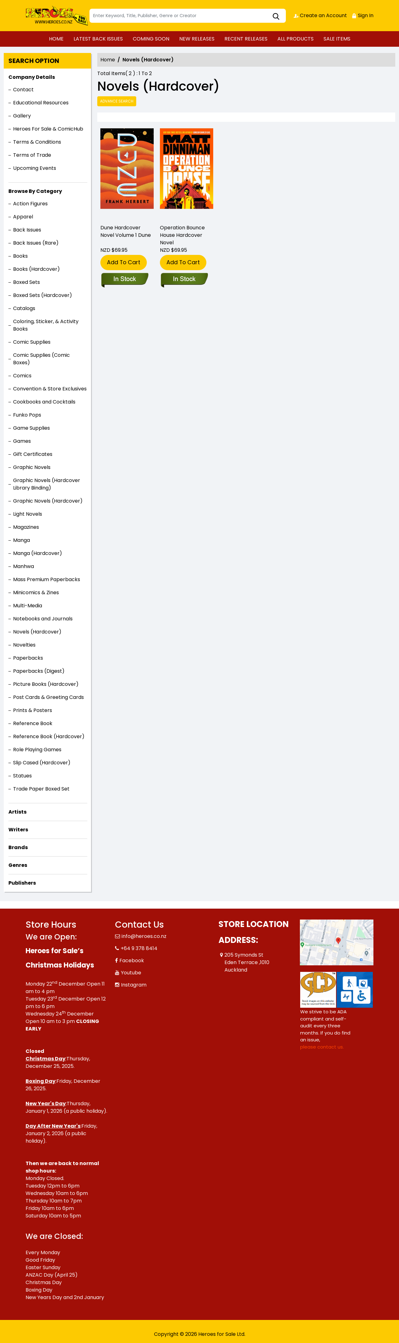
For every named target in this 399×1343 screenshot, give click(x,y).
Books (20, 256)
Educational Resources (41, 102)
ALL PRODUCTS (295, 38)
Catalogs (24, 308)
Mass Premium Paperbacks (46, 579)
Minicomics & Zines (36, 592)
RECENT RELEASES (245, 38)
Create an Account (320, 15)
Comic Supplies (31, 342)
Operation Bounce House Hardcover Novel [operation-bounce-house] (182, 235)
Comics (22, 375)
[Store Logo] (57, 16)
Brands (18, 847)
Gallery (22, 115)
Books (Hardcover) (36, 269)
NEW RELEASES (196, 38)
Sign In (362, 15)
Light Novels (27, 514)
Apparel (23, 216)
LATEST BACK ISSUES (98, 38)
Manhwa (23, 566)
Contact (23, 89)
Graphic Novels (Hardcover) (48, 500)
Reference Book (32, 723)
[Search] (187, 16)
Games (22, 441)
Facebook (131, 960)
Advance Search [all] (116, 101)
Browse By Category (35, 191)
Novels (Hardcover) (37, 631)
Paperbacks (28, 658)
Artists (17, 811)
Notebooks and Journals (43, 618)
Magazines (26, 527)
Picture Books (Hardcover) (46, 684)
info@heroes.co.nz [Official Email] (144, 936)
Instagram (134, 984)
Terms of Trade (32, 155)
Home (107, 59)
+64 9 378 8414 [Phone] (139, 948)
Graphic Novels (31, 467)
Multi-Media (27, 605)
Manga (21, 540)
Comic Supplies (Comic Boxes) (41, 358)
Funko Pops (27, 414)
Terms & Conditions (37, 142)
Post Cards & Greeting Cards (48, 697)
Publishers (22, 883)
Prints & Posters (32, 710)
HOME (56, 38)
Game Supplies (31, 428)
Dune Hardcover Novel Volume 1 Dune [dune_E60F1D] (125, 231)
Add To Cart (123, 262)
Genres (17, 865)
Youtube (131, 972)
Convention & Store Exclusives (50, 388)
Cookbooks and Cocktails (44, 401)
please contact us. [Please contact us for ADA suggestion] (322, 1047)
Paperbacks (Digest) (39, 671)
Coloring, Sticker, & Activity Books (46, 325)
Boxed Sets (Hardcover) (42, 295)
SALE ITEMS (337, 38)
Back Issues (27, 229)
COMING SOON (151, 38)
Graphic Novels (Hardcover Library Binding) (46, 484)
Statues (22, 775)
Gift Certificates (32, 454)
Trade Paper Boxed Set (41, 788)
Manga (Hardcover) (37, 553)
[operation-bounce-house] (186, 174)
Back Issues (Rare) (36, 242)
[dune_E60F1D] (127, 174)
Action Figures (30, 203)
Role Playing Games (37, 749)
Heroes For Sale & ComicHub (48, 128)
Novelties (24, 644)
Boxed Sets (26, 282)
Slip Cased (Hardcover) (41, 762)
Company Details (31, 77)
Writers (18, 829)
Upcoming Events (34, 168)
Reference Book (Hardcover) (48, 736)
